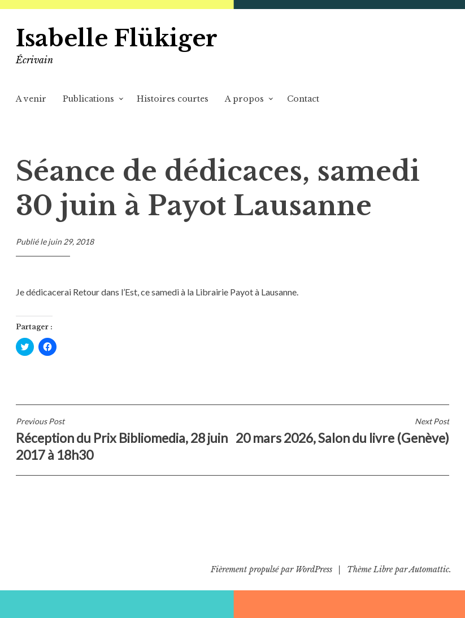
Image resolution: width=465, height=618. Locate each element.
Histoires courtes (172, 99)
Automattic (429, 569)
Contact (303, 99)
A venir (31, 99)
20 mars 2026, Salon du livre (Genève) (341, 431)
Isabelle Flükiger (117, 38)
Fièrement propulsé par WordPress (271, 569)
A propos (244, 99)
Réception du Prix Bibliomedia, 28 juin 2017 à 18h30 (124, 439)
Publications (88, 99)
